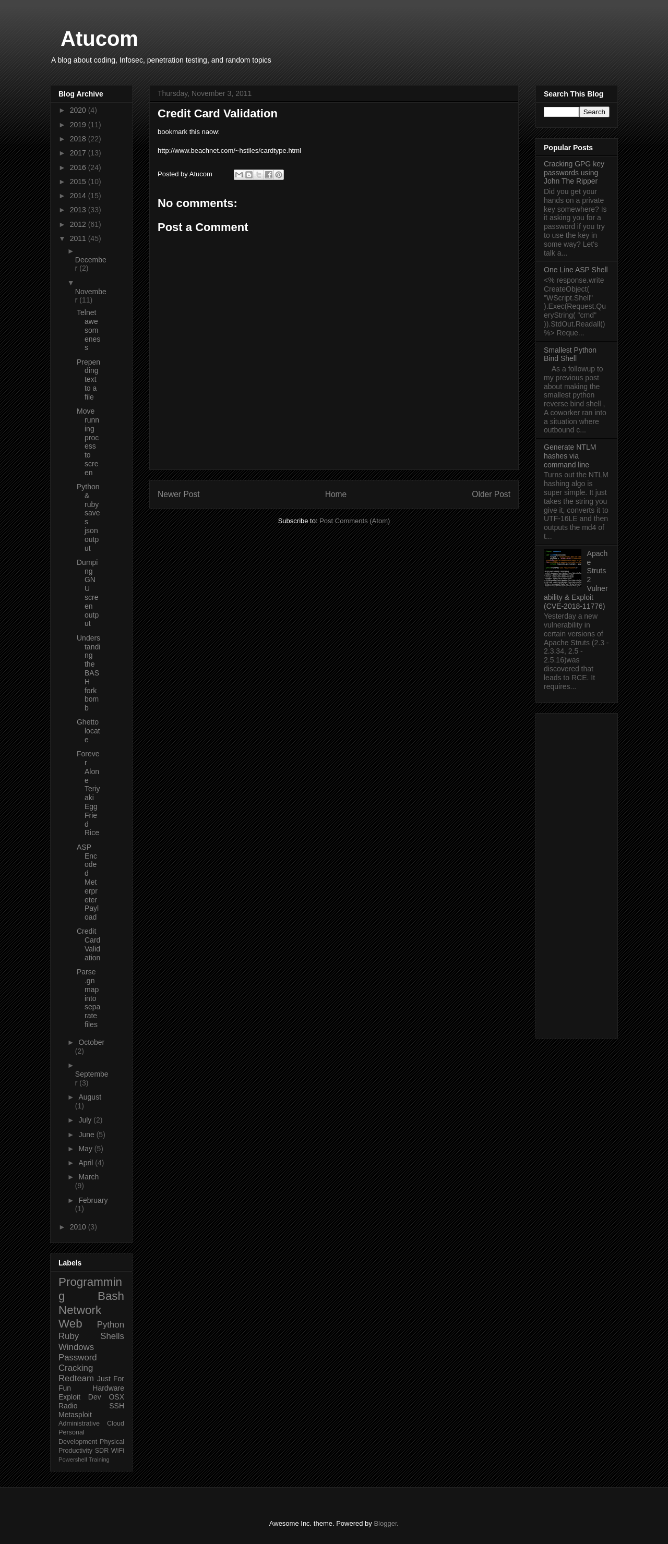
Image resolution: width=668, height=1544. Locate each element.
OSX (116, 1397)
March (88, 1177)
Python (110, 1325)
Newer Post (179, 494)
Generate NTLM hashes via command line (570, 456)
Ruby (68, 1336)
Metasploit (75, 1414)
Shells (112, 1336)
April (86, 1163)
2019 (79, 124)
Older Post (491, 494)
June (87, 1134)
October (91, 1042)
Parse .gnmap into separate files (88, 998)
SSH (116, 1406)
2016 (79, 167)
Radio (68, 1406)
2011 (79, 238)
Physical (112, 1441)
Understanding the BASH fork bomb (88, 673)
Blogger (385, 1523)
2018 (79, 139)
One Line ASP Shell (576, 270)
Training (99, 1459)
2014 (79, 195)
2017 (79, 153)
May (86, 1148)
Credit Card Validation (88, 944)
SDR (102, 1450)
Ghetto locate (88, 731)
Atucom (99, 38)
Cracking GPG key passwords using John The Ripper (574, 173)
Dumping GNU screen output (88, 593)
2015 (79, 181)
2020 (79, 110)
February (93, 1200)
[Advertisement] (577, 873)
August (89, 1097)
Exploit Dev (79, 1397)
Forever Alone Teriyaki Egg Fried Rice (88, 793)
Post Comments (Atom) (354, 521)
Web (70, 1323)
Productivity (75, 1450)
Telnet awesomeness (88, 330)
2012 (79, 224)
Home (336, 494)
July (85, 1120)
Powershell (72, 1459)
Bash (111, 1295)
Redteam (76, 1378)
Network (79, 1310)
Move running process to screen (88, 442)
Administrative (79, 1423)
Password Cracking (77, 1363)
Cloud (115, 1423)
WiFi (117, 1450)
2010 (79, 1227)
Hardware (108, 1388)
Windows (76, 1347)
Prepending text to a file (88, 379)
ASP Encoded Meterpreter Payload (88, 882)
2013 (79, 210)
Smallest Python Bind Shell (570, 354)
